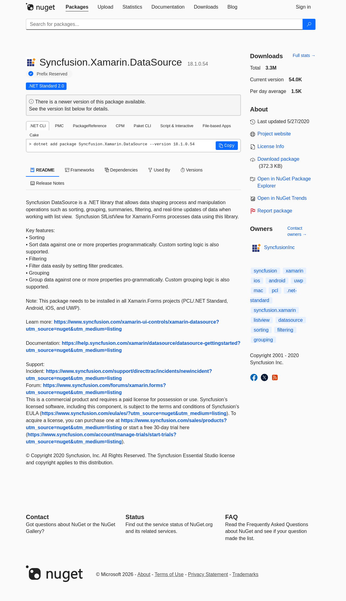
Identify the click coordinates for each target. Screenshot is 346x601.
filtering (285, 330)
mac (258, 290)
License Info (271, 146)
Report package (275, 210)
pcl (275, 290)
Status (134, 517)
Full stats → (304, 55)
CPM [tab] (120, 125)
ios (257, 280)
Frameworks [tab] (79, 170)
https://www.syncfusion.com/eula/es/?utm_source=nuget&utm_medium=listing (134, 413)
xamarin (294, 270)
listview (262, 320)
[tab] (77, 7)
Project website (274, 133)
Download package (278, 159)
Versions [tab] (192, 170)
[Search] (309, 24)
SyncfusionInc (279, 247)
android (277, 280)
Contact (37, 517)
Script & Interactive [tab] (176, 125)
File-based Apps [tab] (217, 125)
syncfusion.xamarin (275, 310)
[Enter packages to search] (164, 24)
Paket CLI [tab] (142, 125)
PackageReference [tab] (90, 125)
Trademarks (245, 574)
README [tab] (43, 170)
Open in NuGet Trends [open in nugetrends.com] (282, 198)
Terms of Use (169, 574)
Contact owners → (297, 231)
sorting (261, 330)
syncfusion (265, 270)
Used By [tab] (159, 170)
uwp (298, 280)
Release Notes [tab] (47, 183)
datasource (291, 320)
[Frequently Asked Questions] (231, 517)
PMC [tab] (59, 125)
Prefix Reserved (52, 73)
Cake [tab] (34, 135)
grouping (263, 339)
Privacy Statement (208, 574)
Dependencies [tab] (121, 170)
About (143, 574)
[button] (227, 145)
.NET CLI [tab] (38, 125)
